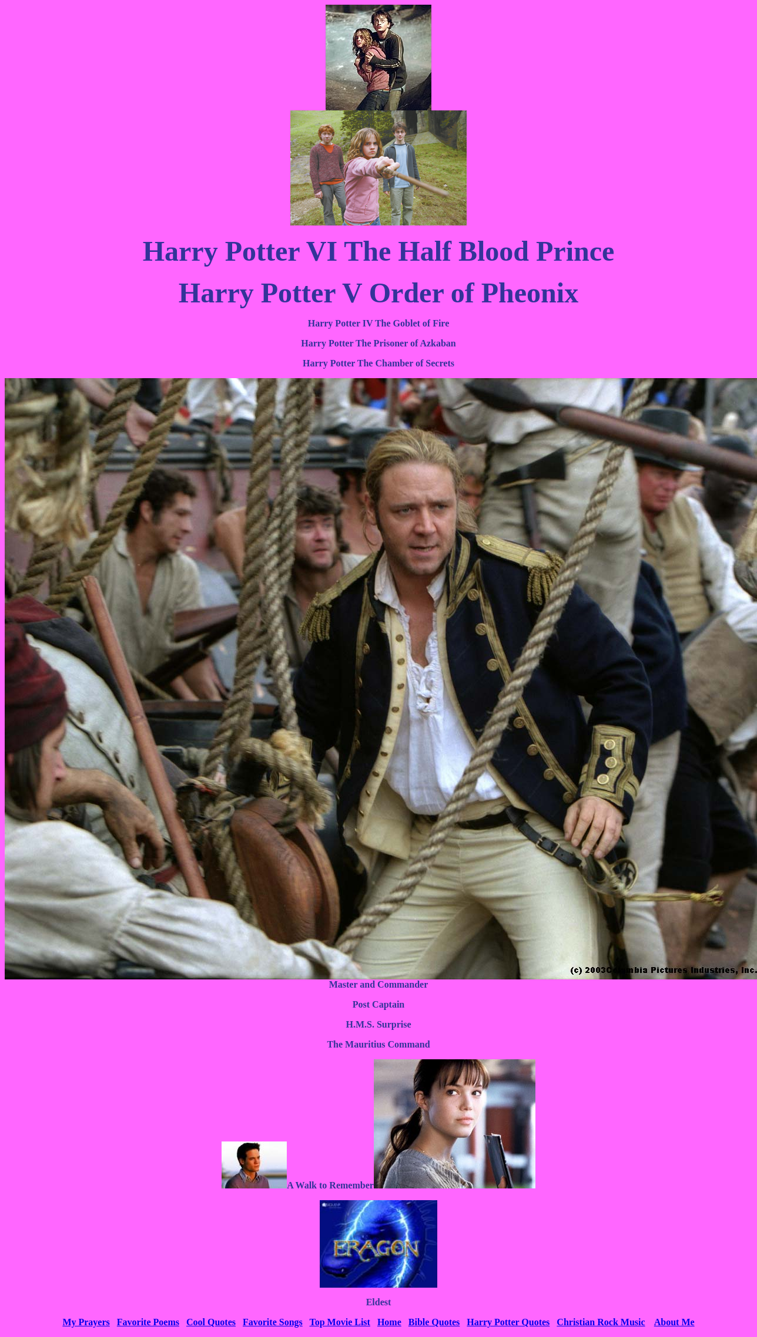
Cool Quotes (211, 1322)
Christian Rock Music (601, 1322)
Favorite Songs (273, 1322)
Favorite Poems (148, 1322)
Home (389, 1322)
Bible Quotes (434, 1322)
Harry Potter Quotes (508, 1322)
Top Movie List (339, 1322)
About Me (674, 1322)
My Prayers (85, 1322)
